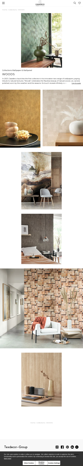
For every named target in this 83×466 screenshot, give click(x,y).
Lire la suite (76, 83)
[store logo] (41, 3)
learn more (7, 458)
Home (4, 10)
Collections (12, 10)
